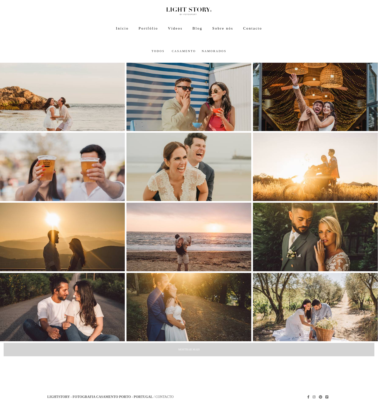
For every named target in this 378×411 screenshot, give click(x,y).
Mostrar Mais (189, 349)
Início (122, 28)
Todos (158, 51)
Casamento (184, 51)
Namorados (214, 51)
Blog (197, 28)
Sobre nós (222, 28)
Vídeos (175, 28)
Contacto (252, 28)
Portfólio (148, 28)
